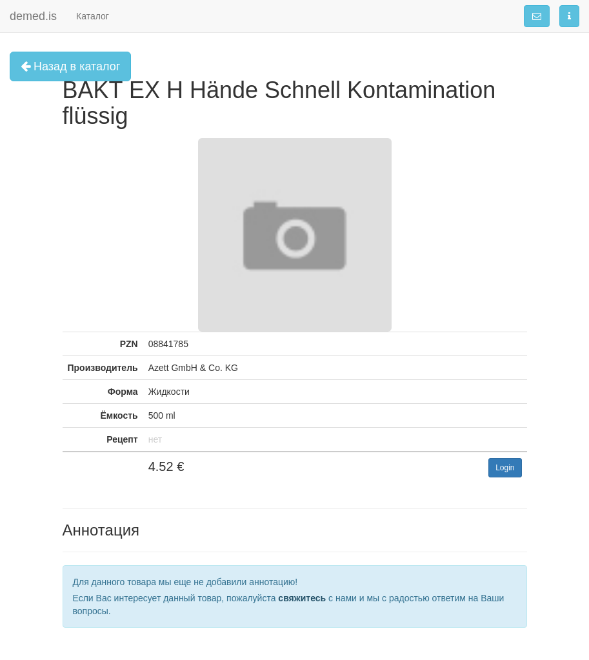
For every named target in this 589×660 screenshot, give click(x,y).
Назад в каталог (70, 66)
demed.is (33, 16)
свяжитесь (302, 598)
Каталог (92, 16)
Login (504, 467)
